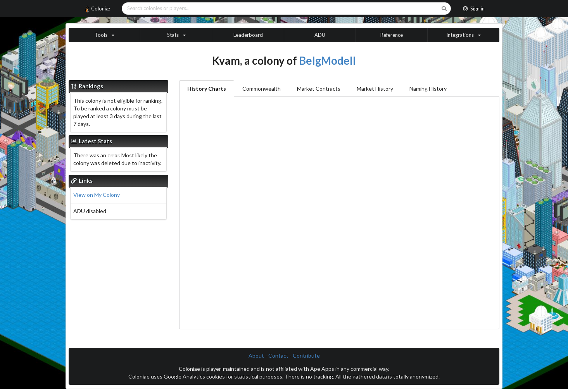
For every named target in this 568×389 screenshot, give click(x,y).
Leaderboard (248, 35)
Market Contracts (318, 88)
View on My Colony (96, 194)
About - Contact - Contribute (284, 355)
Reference (391, 35)
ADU (319, 35)
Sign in (474, 8)
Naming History (428, 88)
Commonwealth (261, 88)
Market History (375, 88)
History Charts (206, 88)
